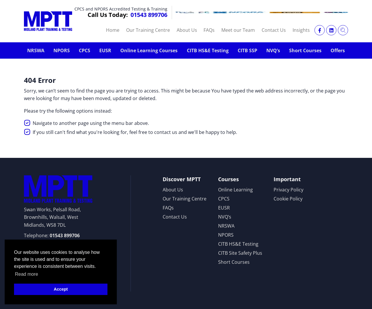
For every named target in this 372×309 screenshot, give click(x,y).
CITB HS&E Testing (208, 50)
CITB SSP (247, 50)
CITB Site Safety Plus (240, 253)
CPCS (84, 50)
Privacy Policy (288, 189)
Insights (301, 30)
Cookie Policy (288, 198)
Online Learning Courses (149, 50)
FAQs (209, 30)
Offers (338, 50)
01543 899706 (149, 15)
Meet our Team (238, 30)
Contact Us (274, 30)
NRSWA (35, 50)
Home (112, 30)
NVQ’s (273, 50)
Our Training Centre (148, 30)
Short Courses (305, 50)
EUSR (105, 50)
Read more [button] (26, 274)
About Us (187, 30)
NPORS (61, 50)
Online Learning (235, 189)
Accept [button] (61, 289)
